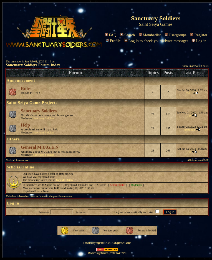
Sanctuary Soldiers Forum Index (33, 65)
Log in (199, 41)
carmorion (189, 129)
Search (127, 35)
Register (198, 35)
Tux (189, 115)
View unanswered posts (195, 65)
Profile (113, 41)
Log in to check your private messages (156, 41)
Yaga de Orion (64, 179)
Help (25, 125)
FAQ (111, 35)
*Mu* (189, 93)
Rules (26, 88)
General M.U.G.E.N (40, 147)
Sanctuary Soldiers (39, 110)
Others (13, 139)
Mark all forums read (17, 160)
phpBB (99, 242)
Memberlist (150, 35)
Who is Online (20, 167)
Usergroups (175, 35)
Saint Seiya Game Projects (32, 103)
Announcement (21, 81)
